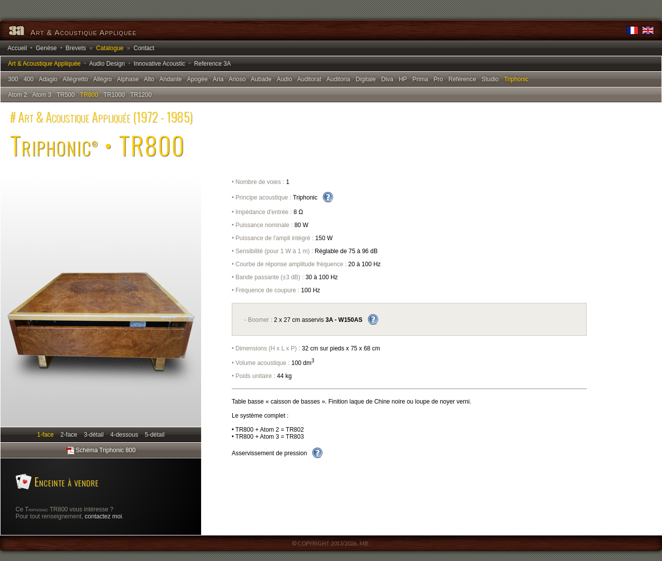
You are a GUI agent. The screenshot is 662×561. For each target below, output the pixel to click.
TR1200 (141, 94)
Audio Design (107, 63)
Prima (420, 79)
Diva (387, 79)
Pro (438, 79)
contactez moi (103, 516)
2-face (69, 434)
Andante (170, 79)
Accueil (17, 48)
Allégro (102, 79)
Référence (462, 79)
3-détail (94, 434)
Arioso (237, 79)
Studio (490, 79)
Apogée (197, 79)
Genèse (46, 48)
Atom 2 (17, 94)
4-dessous (124, 434)
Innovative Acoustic (160, 63)
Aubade (261, 79)
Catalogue (110, 48)
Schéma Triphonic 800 (101, 451)
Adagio (48, 79)
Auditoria (338, 79)
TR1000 (114, 94)
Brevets (76, 48)
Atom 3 (41, 94)
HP (403, 79)
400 (29, 79)
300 (13, 79)
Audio (284, 79)
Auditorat (309, 79)
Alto (149, 79)
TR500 (66, 94)
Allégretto (75, 79)
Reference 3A (212, 63)
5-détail (154, 434)
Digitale (366, 79)
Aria (218, 79)
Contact (143, 48)
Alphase (127, 79)
